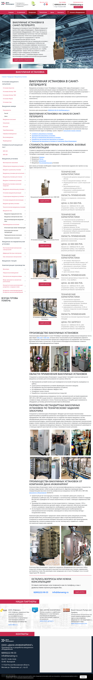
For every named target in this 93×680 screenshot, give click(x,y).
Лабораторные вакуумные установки (13, 166)
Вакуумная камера (9, 106)
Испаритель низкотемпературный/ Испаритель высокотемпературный (13, 291)
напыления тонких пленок (72, 130)
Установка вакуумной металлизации (13, 200)
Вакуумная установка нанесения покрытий (12, 185)
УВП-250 (5, 151)
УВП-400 (46, 338)
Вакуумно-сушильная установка (12, 170)
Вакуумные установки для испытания (13, 173)
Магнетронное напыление (10, 162)
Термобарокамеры (8, 130)
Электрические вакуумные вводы (12, 276)
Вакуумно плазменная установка (12, 180)
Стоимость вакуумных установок (42, 134)
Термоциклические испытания (13, 235)
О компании (21, 12)
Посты (41, 159)
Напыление (6, 123)
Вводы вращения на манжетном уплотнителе (12, 280)
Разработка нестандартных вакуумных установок (48, 139)
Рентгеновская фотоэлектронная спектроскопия (12, 248)
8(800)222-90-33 (53, 110)
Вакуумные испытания (9, 119)
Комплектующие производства (13, 265)
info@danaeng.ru (76, 4)
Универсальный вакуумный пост (12, 146)
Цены (52, 12)
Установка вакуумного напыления (10, 83)
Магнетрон (6, 269)
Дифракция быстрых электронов (12, 253)
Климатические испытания (12, 238)
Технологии (43, 12)
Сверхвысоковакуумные (10, 133)
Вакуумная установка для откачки (12, 177)
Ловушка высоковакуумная (10, 273)
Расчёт (6, 113)
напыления (42, 161)
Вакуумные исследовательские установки (13, 243)
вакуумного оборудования (37, 493)
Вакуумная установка (10, 159)
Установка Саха (7, 102)
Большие (5, 126)
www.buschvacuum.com (79, 623)
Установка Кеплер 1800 (9, 95)
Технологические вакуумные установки (14, 207)
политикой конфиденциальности (25, 677)
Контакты (61, 12)
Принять (83, 677)
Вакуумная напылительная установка (13, 189)
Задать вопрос (45, 201)
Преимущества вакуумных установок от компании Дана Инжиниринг (54, 141)
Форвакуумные (7, 141)
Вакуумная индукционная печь (13, 214)
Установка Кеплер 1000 (9, 91)
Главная (11, 12)
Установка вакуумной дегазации (12, 193)
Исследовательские (45, 163)
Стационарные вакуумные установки (13, 196)
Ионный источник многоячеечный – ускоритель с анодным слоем (13, 286)
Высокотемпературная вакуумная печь (13, 220)
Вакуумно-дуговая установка (11, 203)
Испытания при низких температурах (15, 227)
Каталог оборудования (77, 12)
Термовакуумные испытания (11, 224)
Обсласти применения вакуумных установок (46, 137)
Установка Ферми (8, 98)
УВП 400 (5, 154)
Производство (7, 110)
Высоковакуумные (8, 137)
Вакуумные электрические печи (13, 216)
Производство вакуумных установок (43, 135)
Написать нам (78, 7)
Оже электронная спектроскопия (12, 257)
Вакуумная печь (7, 210)
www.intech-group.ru (47, 621)
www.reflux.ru (13, 625)
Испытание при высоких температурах (11, 231)
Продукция (32, 12)
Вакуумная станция (9, 261)
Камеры (41, 157)
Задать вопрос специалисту (23, 60)
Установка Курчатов (8, 88)
